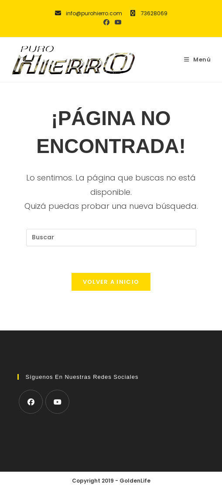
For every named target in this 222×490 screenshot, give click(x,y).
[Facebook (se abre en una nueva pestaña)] (106, 22)
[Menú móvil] (197, 59)
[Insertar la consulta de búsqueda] (111, 237)
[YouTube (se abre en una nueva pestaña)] (117, 22)
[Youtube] (57, 402)
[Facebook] (31, 402)
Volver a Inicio (111, 282)
